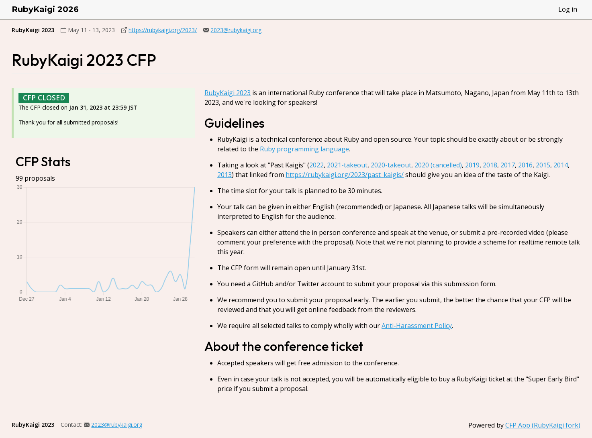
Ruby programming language (304, 149)
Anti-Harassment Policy (417, 325)
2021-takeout (347, 165)
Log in (567, 9)
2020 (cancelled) (438, 165)
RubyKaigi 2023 (227, 92)
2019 (472, 165)
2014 (560, 165)
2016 (525, 165)
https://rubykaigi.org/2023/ (163, 30)
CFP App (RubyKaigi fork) (542, 425)
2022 (316, 165)
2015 (543, 165)
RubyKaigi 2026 (45, 9)
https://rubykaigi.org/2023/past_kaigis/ (345, 174)
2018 (490, 165)
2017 (507, 165)
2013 (224, 174)
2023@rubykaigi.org (235, 30)
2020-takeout (391, 165)
